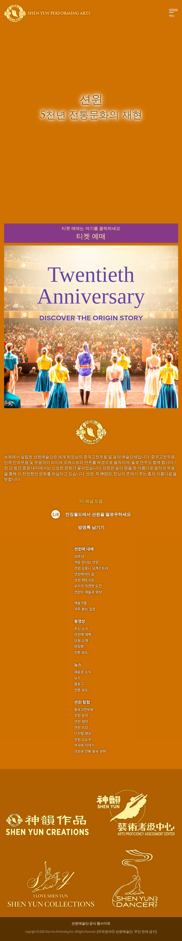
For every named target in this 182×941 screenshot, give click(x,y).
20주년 (79, 556)
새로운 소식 (82, 672)
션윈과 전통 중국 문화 (90, 751)
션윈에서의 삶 (84, 574)
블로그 (79, 683)
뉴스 (78, 664)
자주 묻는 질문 (84, 609)
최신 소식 (81, 628)
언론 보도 (81, 652)
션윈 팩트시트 (84, 580)
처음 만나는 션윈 (86, 562)
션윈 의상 (81, 727)
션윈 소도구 (82, 739)
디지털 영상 (82, 733)
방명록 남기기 (91, 527)
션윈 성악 (81, 721)
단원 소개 (81, 640)
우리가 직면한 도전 (88, 586)
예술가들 (80, 602)
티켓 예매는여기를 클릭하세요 (91, 233)
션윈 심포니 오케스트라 (91, 568)
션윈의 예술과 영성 (88, 592)
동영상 (79, 621)
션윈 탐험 (82, 702)
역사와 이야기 (84, 745)
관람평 (79, 646)
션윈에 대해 (84, 549)
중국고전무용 (83, 709)
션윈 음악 (81, 715)
